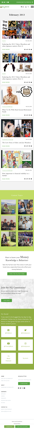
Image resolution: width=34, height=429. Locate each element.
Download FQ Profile (7, 386)
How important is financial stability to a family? (14, 173)
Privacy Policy (17, 422)
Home (2, 374)
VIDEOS (3, 394)
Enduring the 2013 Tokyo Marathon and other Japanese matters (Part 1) (16, 77)
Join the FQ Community (7, 377)
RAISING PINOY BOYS (6, 399)
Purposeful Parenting (7, 138)
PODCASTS (3, 396)
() (22, 7)
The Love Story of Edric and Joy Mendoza (15, 141)
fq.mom (25, 357)
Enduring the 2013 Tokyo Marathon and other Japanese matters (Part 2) (16, 45)
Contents (3, 390)
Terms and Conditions (17, 420)
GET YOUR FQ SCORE (22, 426)
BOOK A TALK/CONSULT (6, 407)
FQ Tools (3, 401)
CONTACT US (4, 405)
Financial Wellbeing (7, 106)
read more (6, 49)
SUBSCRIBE (9, 426)
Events (4, 40)
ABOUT (2, 383)
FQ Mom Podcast (8, 357)
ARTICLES (3, 392)
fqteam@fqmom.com (6, 410)
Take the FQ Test (5, 379)
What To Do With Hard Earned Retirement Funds (15, 110)
